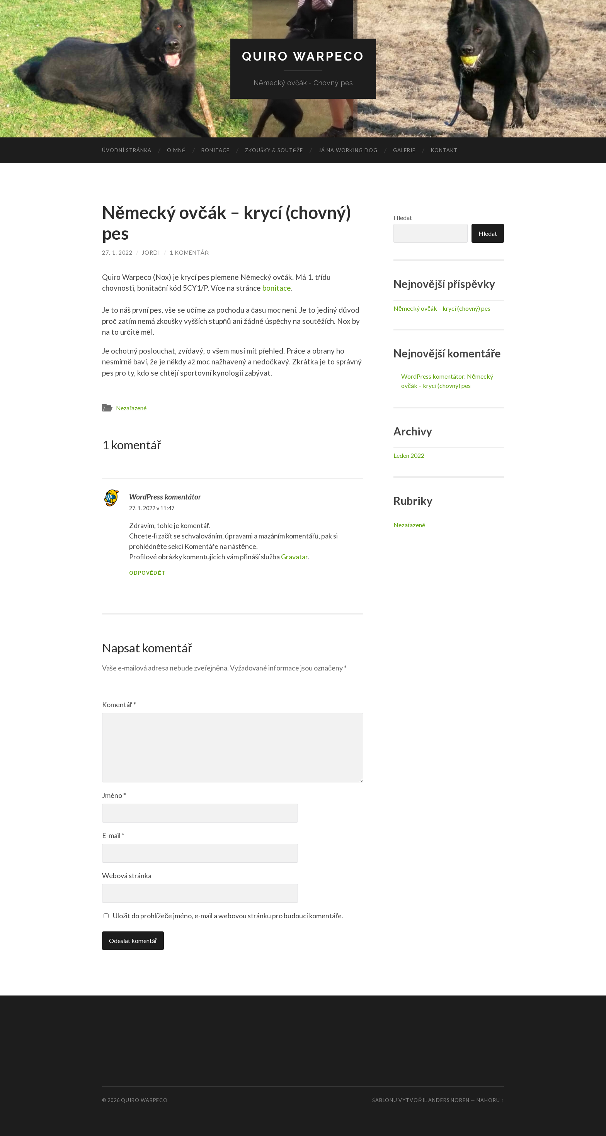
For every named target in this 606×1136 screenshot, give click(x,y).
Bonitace (215, 150)
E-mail (113, 835)
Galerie (404, 150)
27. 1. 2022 (117, 252)
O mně (176, 150)
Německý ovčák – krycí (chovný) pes (441, 308)
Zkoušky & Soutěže (274, 150)
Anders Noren (449, 1100)
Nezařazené (131, 408)
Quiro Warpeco (303, 56)
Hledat (402, 217)
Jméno (114, 795)
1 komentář (189, 252)
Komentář (119, 704)
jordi (151, 252)
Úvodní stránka (127, 150)
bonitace (276, 287)
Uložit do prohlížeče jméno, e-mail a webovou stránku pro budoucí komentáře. (228, 915)
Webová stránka (127, 875)
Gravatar (294, 556)
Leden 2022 (408, 455)
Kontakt (444, 150)
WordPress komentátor (165, 496)
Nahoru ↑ (490, 1100)
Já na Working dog (348, 150)
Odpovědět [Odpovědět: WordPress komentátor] (147, 573)
